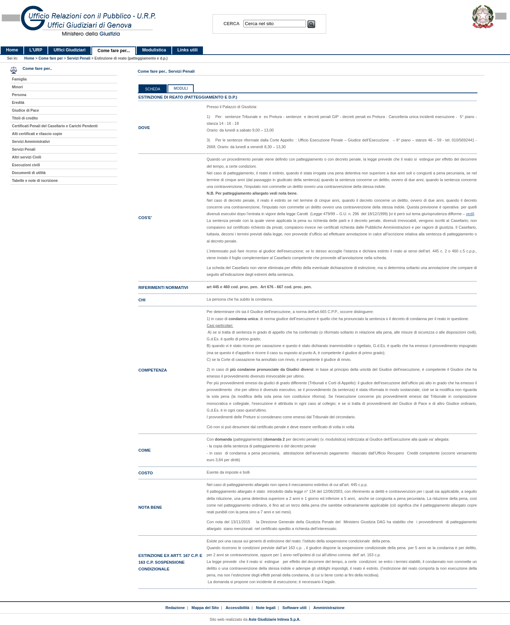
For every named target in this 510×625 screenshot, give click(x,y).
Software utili (294, 608)
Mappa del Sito (205, 608)
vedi (469, 214)
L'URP (35, 50)
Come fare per (51, 58)
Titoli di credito (25, 118)
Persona (19, 95)
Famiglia (19, 79)
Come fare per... (113, 50)
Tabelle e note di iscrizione (35, 181)
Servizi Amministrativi (31, 142)
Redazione (175, 608)
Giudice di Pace (25, 110)
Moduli (181, 88)
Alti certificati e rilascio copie (37, 134)
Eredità (18, 103)
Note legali (266, 608)
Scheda (152, 89)
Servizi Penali (78, 58)
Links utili (187, 50)
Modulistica (154, 50)
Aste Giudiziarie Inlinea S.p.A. (274, 619)
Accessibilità (237, 608)
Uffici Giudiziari (69, 50)
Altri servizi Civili (26, 157)
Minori (17, 87)
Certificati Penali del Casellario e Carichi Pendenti (55, 126)
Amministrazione (329, 608)
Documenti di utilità (29, 173)
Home (12, 50)
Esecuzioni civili (26, 165)
